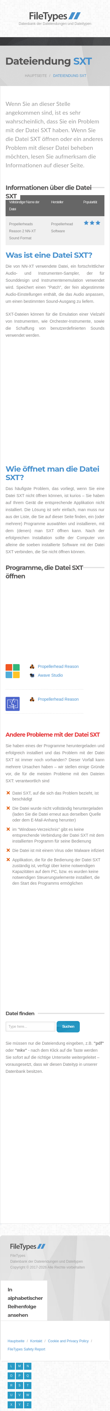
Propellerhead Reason (58, 666)
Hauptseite (36, 76)
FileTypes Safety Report (26, 1349)
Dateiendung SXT (69, 76)
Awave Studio (50, 675)
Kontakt (36, 1341)
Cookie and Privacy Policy (68, 1341)
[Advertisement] (55, 402)
